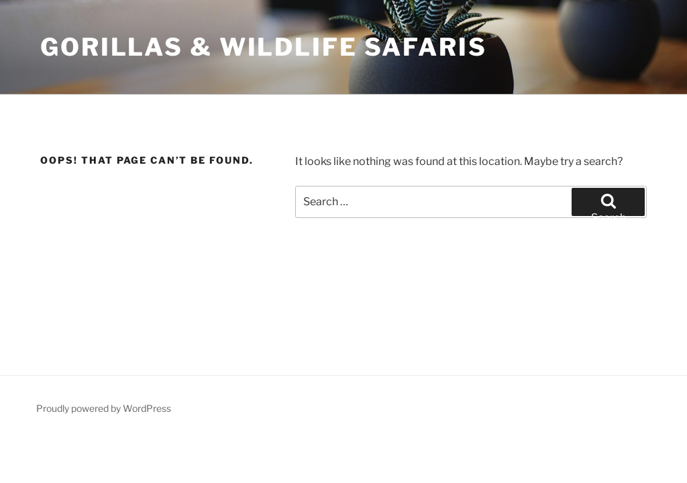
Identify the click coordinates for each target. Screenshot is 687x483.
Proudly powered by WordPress (103, 408)
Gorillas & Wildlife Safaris (263, 47)
